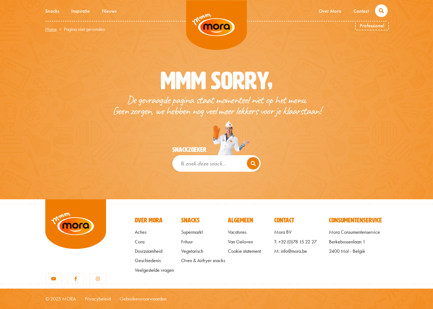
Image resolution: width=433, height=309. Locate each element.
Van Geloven (240, 242)
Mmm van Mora (216, 25)
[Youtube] (53, 278)
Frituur (187, 242)
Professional (372, 25)
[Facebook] (75, 278)
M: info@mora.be (290, 251)
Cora (139, 242)
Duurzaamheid (148, 251)
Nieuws (109, 11)
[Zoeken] (253, 163)
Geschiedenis (148, 260)
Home (51, 29)
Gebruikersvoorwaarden (143, 299)
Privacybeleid (98, 299)
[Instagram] (97, 278)
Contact (361, 11)
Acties (140, 232)
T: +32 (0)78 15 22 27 (295, 242)
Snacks (52, 11)
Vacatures (237, 232)
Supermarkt (192, 232)
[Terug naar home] (75, 233)
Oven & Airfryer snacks (203, 260)
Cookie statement (244, 251)
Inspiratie (80, 11)
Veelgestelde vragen (154, 270)
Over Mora (330, 11)
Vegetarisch (192, 251)
